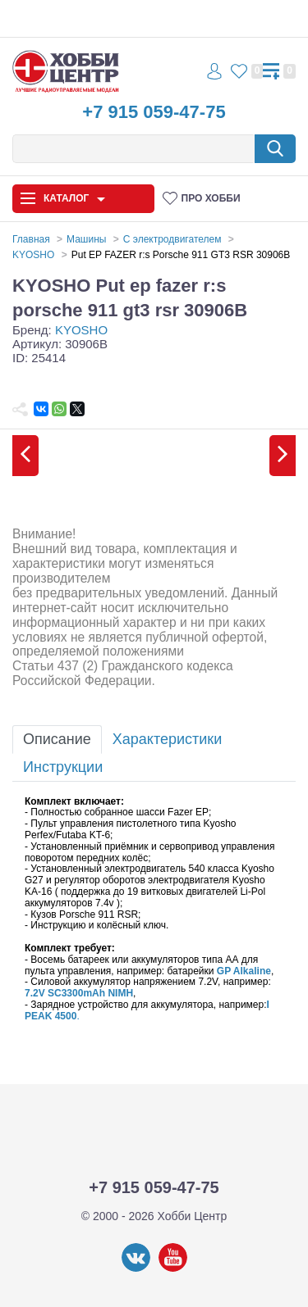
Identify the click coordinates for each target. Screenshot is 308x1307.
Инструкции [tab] (63, 767)
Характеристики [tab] (167, 739)
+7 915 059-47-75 (153, 112)
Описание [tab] (57, 739)
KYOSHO (81, 330)
